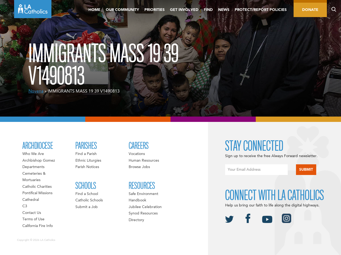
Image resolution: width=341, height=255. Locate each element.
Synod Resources (143, 213)
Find (208, 10)
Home (94, 10)
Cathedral (30, 200)
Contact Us (31, 213)
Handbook (137, 200)
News (223, 10)
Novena (36, 91)
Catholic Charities (37, 187)
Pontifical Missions (37, 193)
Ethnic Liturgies (88, 160)
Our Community (122, 10)
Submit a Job (86, 207)
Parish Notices (87, 167)
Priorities (154, 10)
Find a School (86, 194)
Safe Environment (143, 194)
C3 (24, 206)
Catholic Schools (89, 200)
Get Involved (184, 10)
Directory (136, 220)
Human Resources (144, 160)
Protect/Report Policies (261, 10)
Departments (33, 167)
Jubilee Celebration (145, 207)
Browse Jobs (139, 167)
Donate (310, 10)
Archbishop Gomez (38, 160)
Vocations (137, 154)
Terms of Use (33, 219)
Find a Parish (86, 154)
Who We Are (33, 154)
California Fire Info (37, 226)
